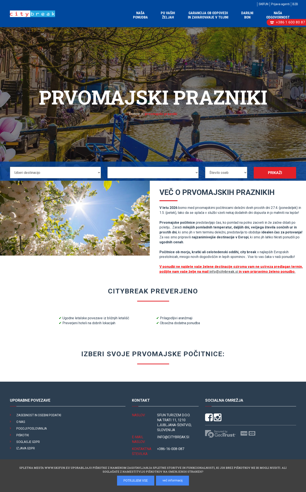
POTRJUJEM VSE (136, 481)
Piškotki (22, 435)
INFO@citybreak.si (173, 437)
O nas (20, 422)
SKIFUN (263, 4)
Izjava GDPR (25, 448)
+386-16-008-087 (170, 449)
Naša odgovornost (278, 15)
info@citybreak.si (223, 272)
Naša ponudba (140, 15)
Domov (134, 114)
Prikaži (275, 172)
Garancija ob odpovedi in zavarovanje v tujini (208, 15)
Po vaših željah (168, 15)
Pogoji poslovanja (31, 428)
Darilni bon (247, 15)
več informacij (172, 480)
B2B (295, 4)
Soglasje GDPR (28, 442)
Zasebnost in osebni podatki (38, 415)
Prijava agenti (280, 4)
